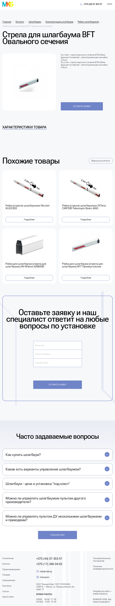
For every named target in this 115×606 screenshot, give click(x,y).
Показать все (57, 535)
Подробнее (29, 219)
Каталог (6, 564)
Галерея (6, 575)
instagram (42, 577)
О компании (8, 558)
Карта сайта (8, 597)
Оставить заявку (82, 106)
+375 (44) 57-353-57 (91, 4)
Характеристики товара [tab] (24, 127)
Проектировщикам (11, 569)
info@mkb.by (44, 571)
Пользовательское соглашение (102, 559)
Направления (8, 580)
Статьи (5, 591)
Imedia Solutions (100, 594)
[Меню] (110, 4)
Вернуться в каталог (100, 161)
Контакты (6, 586)
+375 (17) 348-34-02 (49, 563)
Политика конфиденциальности (103, 567)
